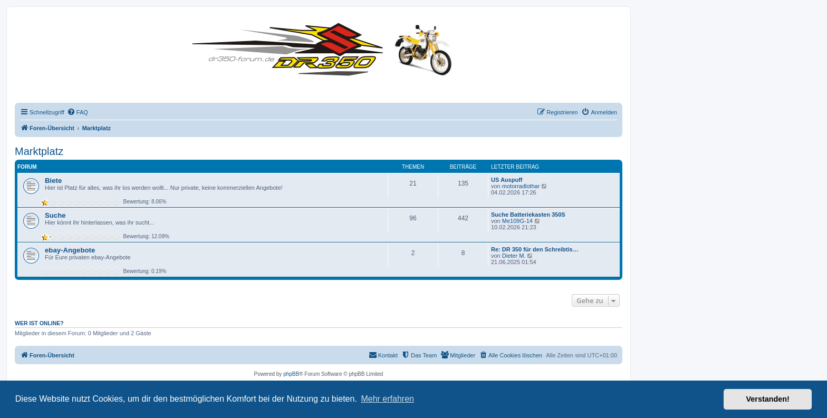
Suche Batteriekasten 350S (528, 214)
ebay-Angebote (70, 250)
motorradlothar (521, 186)
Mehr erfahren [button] (387, 398)
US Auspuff (506, 180)
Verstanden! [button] (768, 399)
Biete (53, 180)
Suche (55, 215)
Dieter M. (514, 255)
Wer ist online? (39, 323)
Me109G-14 (517, 221)
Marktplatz (39, 151)
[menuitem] (77, 112)
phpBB (291, 374)
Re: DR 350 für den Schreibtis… (535, 249)
